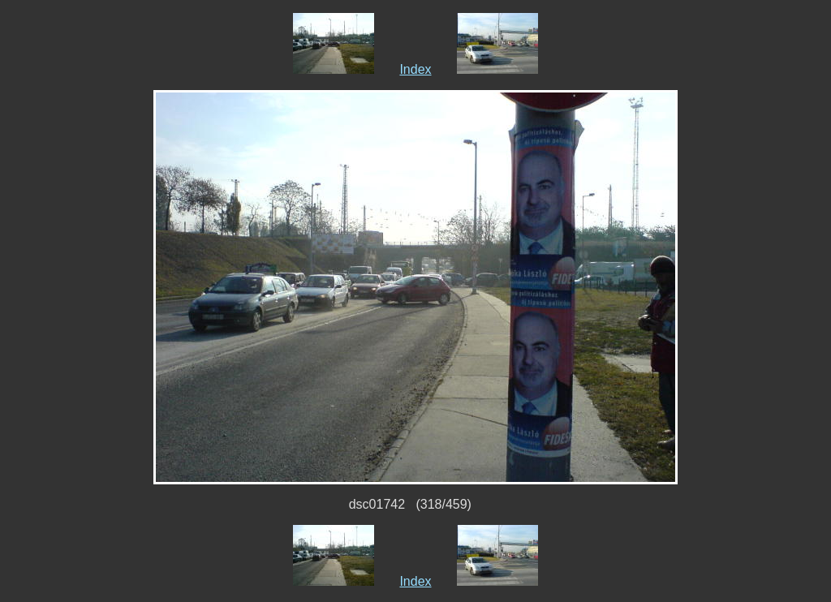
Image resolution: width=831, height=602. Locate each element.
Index (415, 69)
